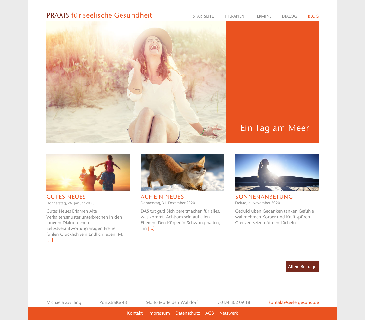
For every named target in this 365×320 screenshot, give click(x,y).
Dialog (289, 16)
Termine (263, 16)
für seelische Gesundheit (99, 15)
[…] (49, 240)
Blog (313, 16)
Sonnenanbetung (264, 196)
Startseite (203, 16)
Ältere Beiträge (302, 266)
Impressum (159, 313)
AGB (209, 313)
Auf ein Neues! (163, 196)
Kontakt (135, 313)
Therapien (234, 16)
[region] (136, 82)
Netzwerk (228, 313)
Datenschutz (188, 313)
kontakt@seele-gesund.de (294, 302)
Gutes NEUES (66, 196)
